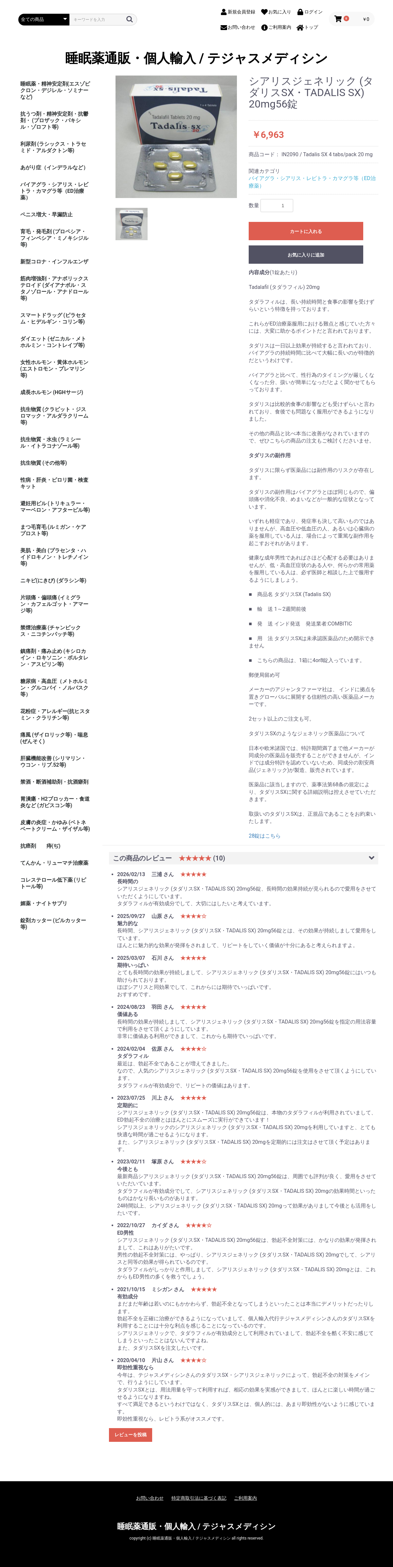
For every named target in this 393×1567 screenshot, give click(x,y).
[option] (176, 136)
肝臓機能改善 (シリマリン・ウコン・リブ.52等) (53, 761)
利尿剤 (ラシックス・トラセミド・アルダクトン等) (53, 147)
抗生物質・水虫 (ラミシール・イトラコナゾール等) (50, 442)
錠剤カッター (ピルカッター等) (53, 923)
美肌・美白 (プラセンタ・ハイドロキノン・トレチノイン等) (54, 557)
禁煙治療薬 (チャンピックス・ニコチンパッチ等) (50, 631)
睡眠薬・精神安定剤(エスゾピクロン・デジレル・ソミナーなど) (55, 90)
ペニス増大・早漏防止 (46, 214)
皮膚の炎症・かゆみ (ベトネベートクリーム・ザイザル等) (55, 825)
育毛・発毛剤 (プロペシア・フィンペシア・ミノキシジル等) (54, 238)
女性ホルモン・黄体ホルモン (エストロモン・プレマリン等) (54, 368)
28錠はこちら (265, 836)
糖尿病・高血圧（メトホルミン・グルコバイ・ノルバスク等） (54, 687)
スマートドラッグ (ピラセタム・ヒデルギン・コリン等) (53, 318)
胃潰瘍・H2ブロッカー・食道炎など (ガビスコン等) (55, 802)
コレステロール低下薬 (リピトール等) (53, 883)
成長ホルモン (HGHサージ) (51, 392)
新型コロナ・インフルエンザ (54, 261)
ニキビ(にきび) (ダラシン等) (53, 580)
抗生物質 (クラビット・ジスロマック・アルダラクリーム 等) (54, 415)
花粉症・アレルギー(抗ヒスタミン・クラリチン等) (55, 714)
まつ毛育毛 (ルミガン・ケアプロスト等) (53, 530)
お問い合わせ (150, 1498)
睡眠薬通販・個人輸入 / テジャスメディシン (196, 58)
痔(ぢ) (53, 846)
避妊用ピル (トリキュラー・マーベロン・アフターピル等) (55, 506)
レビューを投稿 (131, 1434)
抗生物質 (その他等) (43, 463)
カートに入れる (306, 231)
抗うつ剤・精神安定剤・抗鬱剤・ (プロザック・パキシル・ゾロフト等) (54, 120)
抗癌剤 (28, 846)
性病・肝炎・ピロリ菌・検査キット (54, 483)
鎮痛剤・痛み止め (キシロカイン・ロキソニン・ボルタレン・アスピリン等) (54, 657)
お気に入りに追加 (306, 255)
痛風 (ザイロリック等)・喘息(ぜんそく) (54, 738)
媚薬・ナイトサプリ (43, 903)
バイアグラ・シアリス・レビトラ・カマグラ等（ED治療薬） (54, 191)
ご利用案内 (245, 1498)
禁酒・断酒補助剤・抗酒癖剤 (54, 782)
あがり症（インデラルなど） (54, 167)
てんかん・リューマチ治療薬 (54, 863)
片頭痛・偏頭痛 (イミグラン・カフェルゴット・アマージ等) (54, 604)
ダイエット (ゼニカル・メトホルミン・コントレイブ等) (53, 342)
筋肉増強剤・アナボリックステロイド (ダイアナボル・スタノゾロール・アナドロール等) (54, 288)
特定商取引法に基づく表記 (198, 1498)
